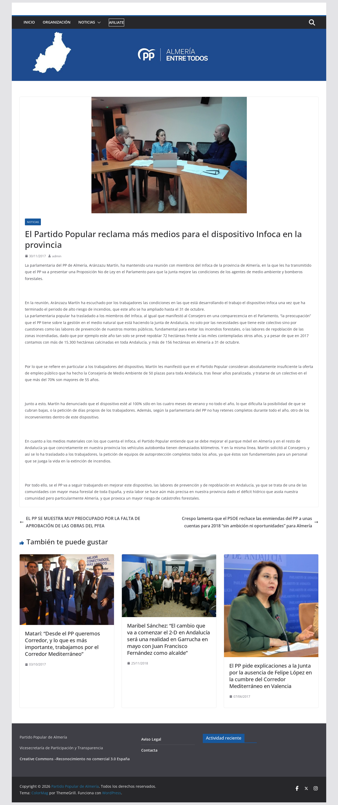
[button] (98, 22)
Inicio (29, 22)
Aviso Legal (151, 739)
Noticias (86, 22)
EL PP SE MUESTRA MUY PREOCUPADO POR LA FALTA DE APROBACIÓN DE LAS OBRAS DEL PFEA (80, 522)
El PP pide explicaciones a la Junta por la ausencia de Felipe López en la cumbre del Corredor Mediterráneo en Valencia (270, 676)
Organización (56, 22)
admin (56, 256)
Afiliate (116, 22)
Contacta (149, 750)
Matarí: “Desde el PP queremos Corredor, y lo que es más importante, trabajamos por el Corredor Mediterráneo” (62, 643)
